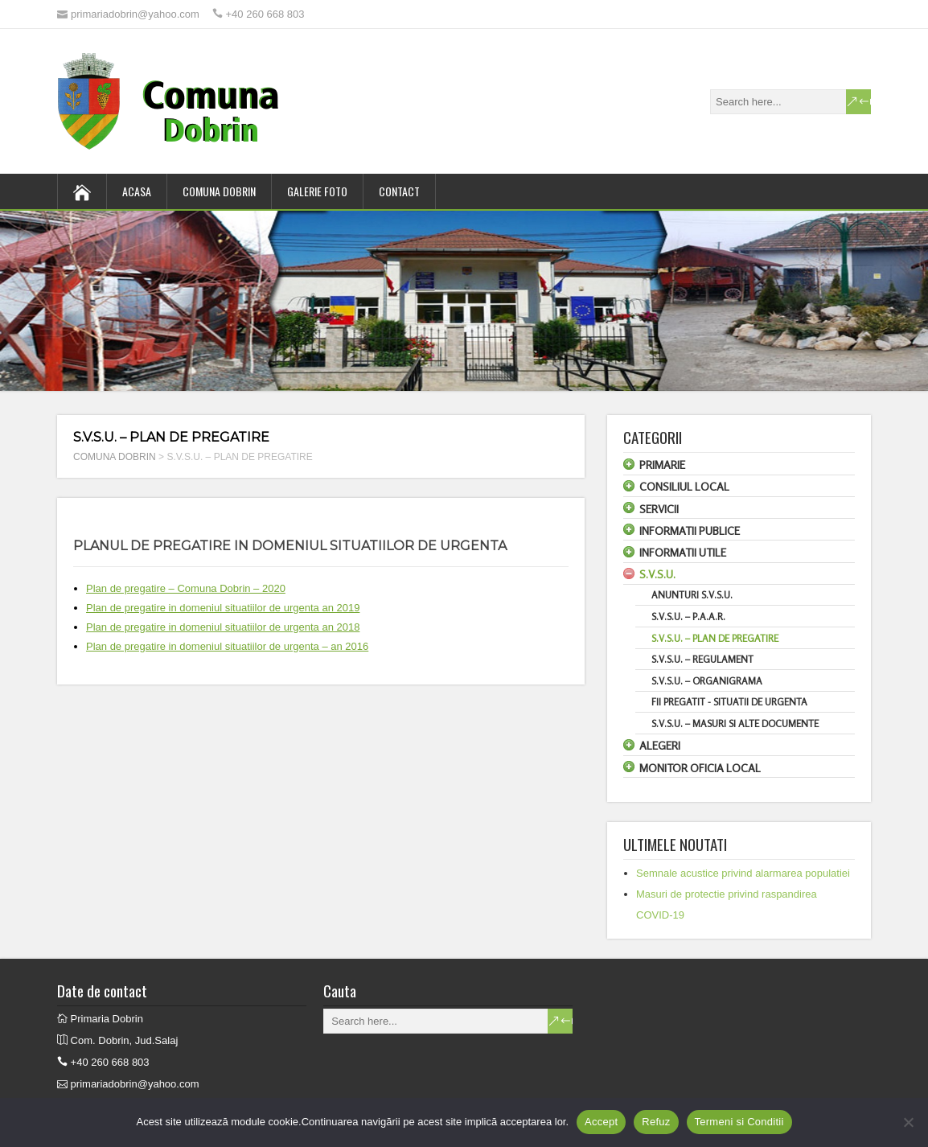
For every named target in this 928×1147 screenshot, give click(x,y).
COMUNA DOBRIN (219, 191)
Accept (601, 1122)
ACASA (136, 191)
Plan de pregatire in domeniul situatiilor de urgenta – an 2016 (227, 646)
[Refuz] (908, 1122)
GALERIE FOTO (317, 191)
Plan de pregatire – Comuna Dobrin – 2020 (185, 588)
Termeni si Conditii (739, 1122)
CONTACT (399, 191)
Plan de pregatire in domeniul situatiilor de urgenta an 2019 (222, 608)
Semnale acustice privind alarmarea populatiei (743, 873)
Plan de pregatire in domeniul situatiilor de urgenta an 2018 (222, 627)
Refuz (656, 1122)
